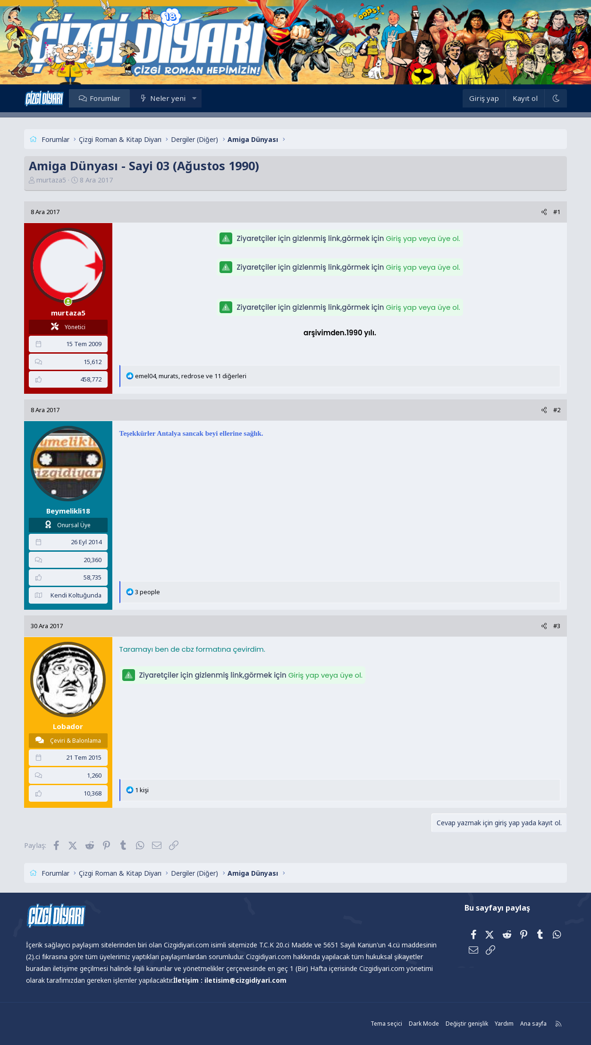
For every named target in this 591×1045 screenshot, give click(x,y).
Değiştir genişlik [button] (465, 1024)
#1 (555, 211)
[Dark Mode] (554, 98)
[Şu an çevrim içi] (69, 301)
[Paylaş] (543, 212)
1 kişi (143, 790)
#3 (555, 626)
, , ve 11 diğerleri (192, 376)
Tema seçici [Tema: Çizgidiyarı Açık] (384, 1024)
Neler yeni (169, 98)
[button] (195, 98)
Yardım (502, 1024)
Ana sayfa (531, 1024)
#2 (555, 410)
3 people (148, 592)
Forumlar (106, 98)
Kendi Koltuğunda (77, 595)
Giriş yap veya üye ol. (423, 238)
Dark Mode (422, 1024)
